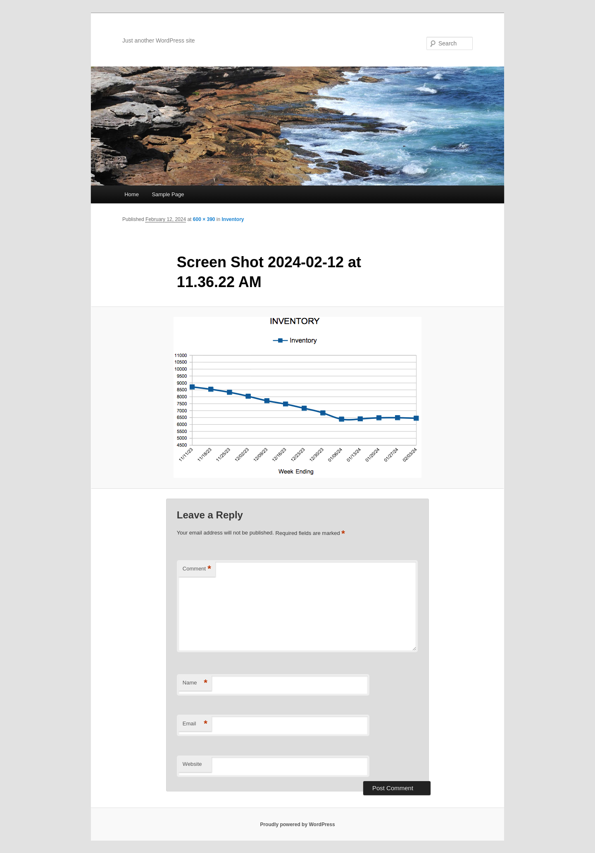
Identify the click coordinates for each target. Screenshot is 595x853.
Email (195, 724)
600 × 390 (204, 219)
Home (131, 194)
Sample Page (168, 194)
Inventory (233, 219)
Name (195, 683)
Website (192, 764)
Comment (197, 569)
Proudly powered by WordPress (297, 824)
